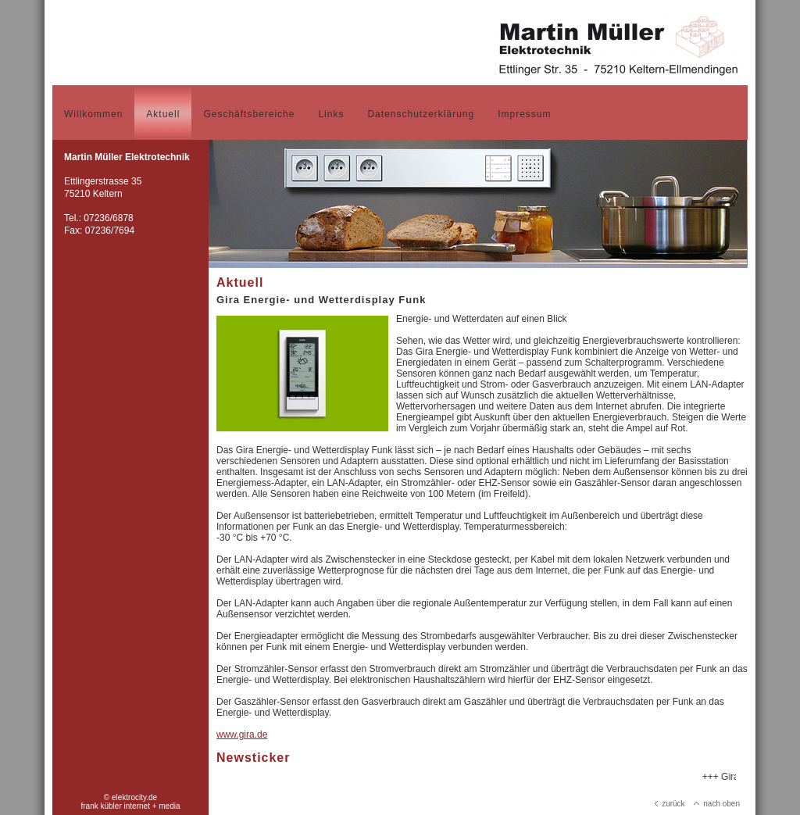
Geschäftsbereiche (249, 114)
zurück (669, 803)
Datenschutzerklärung (420, 114)
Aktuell (163, 114)
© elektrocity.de (130, 797)
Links (331, 114)
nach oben (717, 803)
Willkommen (93, 114)
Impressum (524, 114)
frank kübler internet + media (130, 806)
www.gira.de (241, 734)
